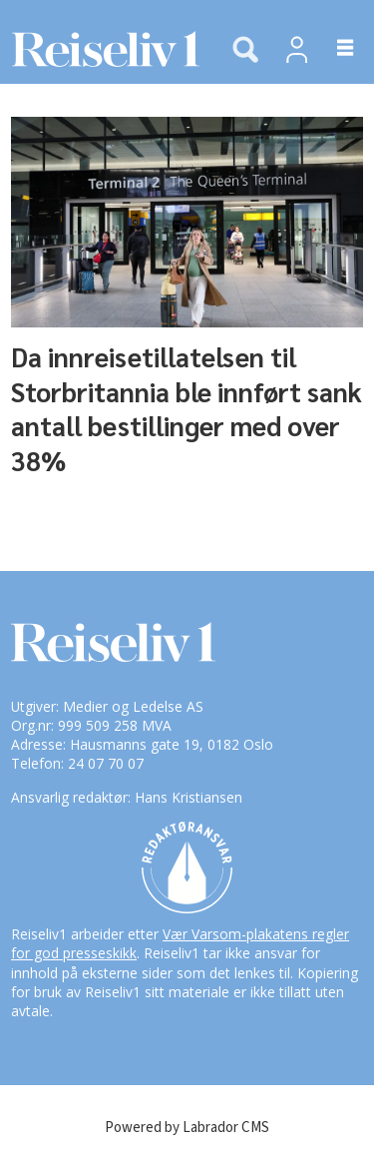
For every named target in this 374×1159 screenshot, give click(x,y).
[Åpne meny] (333, 49)
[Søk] (245, 51)
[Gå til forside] (99, 49)
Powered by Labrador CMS (187, 1127)
